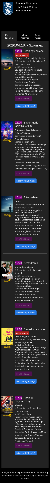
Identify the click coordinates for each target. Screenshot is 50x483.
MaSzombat (9, 36)
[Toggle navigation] (43, 8)
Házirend (25, 478)
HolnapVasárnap (25, 36)
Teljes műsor (38, 36)
